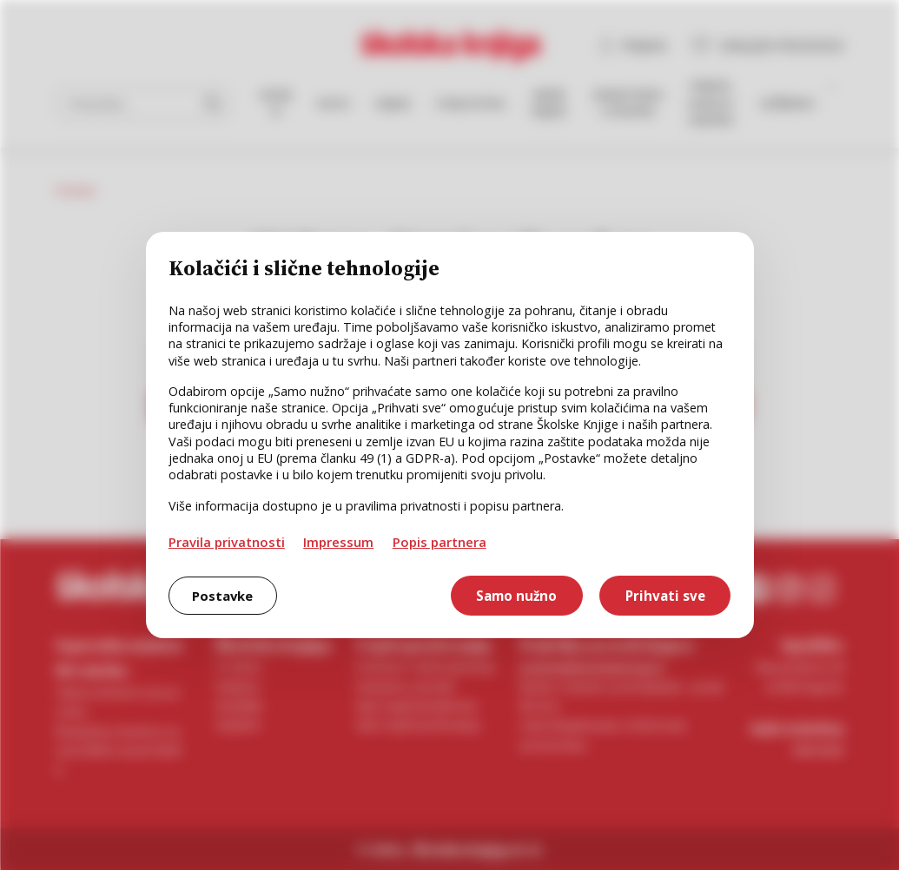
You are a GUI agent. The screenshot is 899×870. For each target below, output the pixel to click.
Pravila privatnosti (227, 541)
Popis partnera (439, 541)
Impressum (338, 541)
